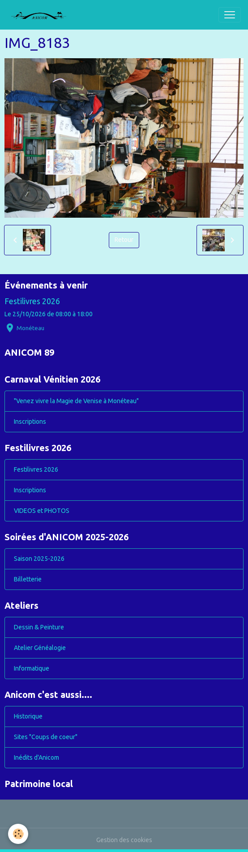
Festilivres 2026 (32, 301)
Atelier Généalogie (40, 647)
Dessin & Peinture (39, 627)
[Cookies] (18, 834)
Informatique (31, 668)
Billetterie (28, 579)
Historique (28, 716)
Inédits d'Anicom (36, 757)
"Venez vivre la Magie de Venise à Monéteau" (76, 400)
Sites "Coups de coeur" (45, 736)
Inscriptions (30, 421)
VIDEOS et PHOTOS (41, 510)
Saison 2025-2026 (39, 558)
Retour (124, 239)
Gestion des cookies (124, 839)
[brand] (42, 14)
